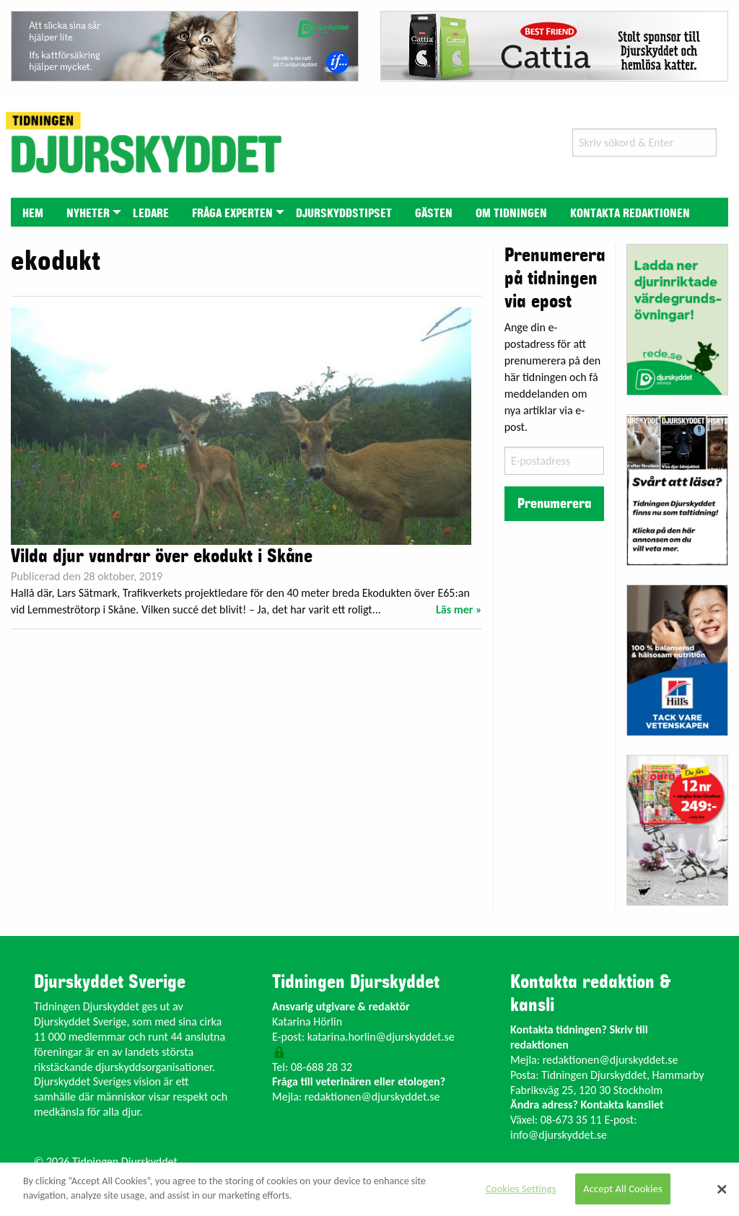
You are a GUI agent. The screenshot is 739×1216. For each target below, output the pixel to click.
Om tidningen (511, 213)
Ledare (151, 213)
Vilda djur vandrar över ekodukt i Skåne (161, 556)
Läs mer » (459, 609)
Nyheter (88, 213)
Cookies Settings (521, 1188)
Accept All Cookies (623, 1188)
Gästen (433, 213)
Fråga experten (232, 213)
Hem (32, 213)
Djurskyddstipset (344, 213)
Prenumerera (554, 504)
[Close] (721, 1189)
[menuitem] (33, 212)
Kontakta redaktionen (630, 213)
